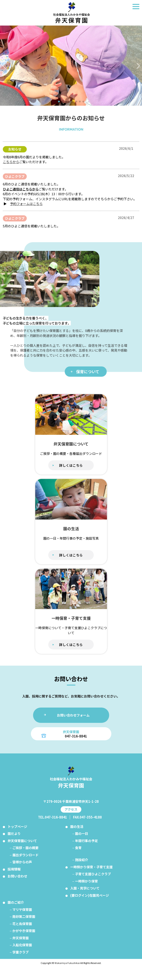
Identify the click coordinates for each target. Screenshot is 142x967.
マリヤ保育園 (22, 909)
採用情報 (14, 869)
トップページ (17, 826)
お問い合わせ (17, 876)
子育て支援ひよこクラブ (93, 874)
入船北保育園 (22, 945)
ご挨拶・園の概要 (25, 847)
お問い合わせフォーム (73, 715)
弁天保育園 (20, 938)
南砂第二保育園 (23, 916)
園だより (14, 833)
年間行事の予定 (86, 840)
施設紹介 (81, 859)
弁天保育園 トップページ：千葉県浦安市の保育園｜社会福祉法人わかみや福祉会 (71, 12)
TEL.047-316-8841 (52, 817)
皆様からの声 (22, 862)
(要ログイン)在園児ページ (89, 895)
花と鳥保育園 (22, 923)
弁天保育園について (22, 840)
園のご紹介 (16, 902)
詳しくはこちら (71, 465)
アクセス (71, 809)
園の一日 (81, 833)
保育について (97, 371)
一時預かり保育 (86, 881)
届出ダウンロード (25, 855)
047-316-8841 (76, 736)
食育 (78, 847)
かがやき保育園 (23, 930)
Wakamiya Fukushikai (67, 963)
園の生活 (76, 826)
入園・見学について (85, 888)
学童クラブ (20, 952)
